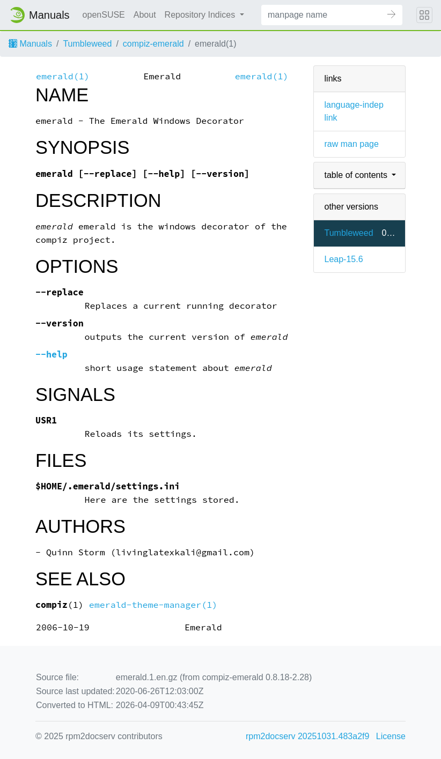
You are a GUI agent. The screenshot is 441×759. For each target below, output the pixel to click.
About (145, 14)
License (391, 736)
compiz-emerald (153, 43)
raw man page (352, 143)
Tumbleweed (87, 43)
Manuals (30, 43)
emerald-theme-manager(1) (153, 605)
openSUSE (104, 14)
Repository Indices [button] (201, 14)
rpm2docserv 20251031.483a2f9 (307, 736)
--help (51, 354)
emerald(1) (63, 76)
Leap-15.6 (344, 259)
